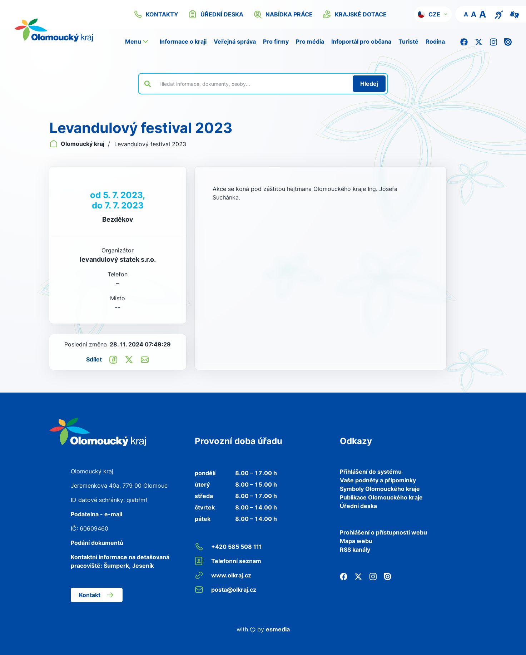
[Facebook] (464, 41)
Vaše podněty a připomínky (378, 480)
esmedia (278, 629)
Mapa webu (356, 541)
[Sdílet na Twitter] (129, 359)
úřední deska (215, 14)
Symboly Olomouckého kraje (380, 488)
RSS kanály (355, 549)
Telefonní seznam (228, 561)
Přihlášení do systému (371, 471)
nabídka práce (283, 14)
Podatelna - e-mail (96, 514)
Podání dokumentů (97, 542)
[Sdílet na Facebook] (113, 359)
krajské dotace (355, 14)
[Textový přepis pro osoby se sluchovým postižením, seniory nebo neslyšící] (499, 14)
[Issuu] (508, 41)
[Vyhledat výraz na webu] (252, 84)
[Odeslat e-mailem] (144, 359)
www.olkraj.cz (223, 575)
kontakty (156, 14)
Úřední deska (358, 505)
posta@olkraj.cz (225, 589)
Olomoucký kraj (77, 143)
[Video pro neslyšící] (514, 14)
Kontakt (96, 595)
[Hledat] (369, 83)
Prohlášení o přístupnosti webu (383, 532)
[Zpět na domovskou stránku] (62, 30)
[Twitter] (478, 41)
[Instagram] (493, 41)
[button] (433, 14)
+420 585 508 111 (228, 546)
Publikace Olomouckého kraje (381, 497)
